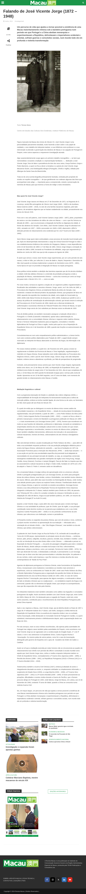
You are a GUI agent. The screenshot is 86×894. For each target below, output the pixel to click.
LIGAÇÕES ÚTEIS (19, 881)
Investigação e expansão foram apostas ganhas (20, 748)
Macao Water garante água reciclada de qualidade (61, 727)
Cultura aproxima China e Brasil (59, 742)
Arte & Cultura (11, 775)
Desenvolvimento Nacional (59, 739)
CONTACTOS (7, 881)
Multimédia (11, 720)
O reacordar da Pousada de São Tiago (59, 735)
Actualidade (10, 744)
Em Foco (52, 724)
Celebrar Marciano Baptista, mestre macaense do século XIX (22, 779)
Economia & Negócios (57, 732)
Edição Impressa (13, 791)
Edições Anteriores (58, 791)
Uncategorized (19, 21)
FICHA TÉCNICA (28, 878)
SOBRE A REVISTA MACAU (12, 878)
